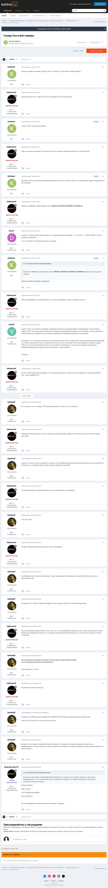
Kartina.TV (54, 883)
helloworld (11, 92)
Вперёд (11, 59)
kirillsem (17, 41)
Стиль (53, 881)
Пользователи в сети (39, 15)
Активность (19, 10)
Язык (47, 881)
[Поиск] (81, 10)
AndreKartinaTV (11, 767)
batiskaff (11, 402)
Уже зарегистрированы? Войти (80, 4)
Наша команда (24, 15)
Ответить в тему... (20, 839)
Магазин (36, 10)
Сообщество (7, 11)
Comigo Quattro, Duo (26, 43)
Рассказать (82, 42)
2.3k (12, 786)
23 (11, 248)
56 (11, 419)
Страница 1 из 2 (26, 59)
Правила (13, 15)
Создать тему (78, 51)
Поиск (28, 10)
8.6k (12, 109)
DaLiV (11, 231)
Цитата (28, 84)
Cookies (61, 881)
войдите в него (79, 827)
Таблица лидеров (55, 15)
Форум (4, 15)
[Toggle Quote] (24, 263)
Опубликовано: (30, 67)
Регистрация (100, 4)
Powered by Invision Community (54, 885)
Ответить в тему (96, 51)
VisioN (11, 324)
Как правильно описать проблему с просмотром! (54, 29)
